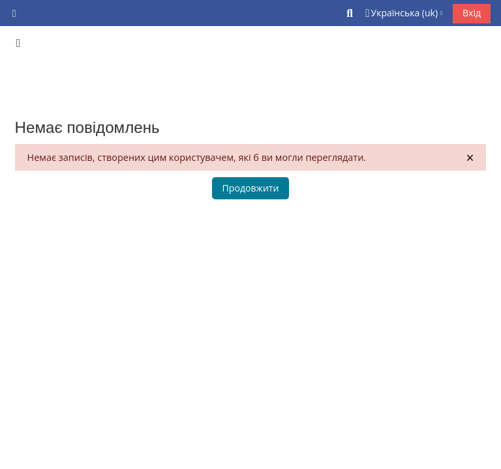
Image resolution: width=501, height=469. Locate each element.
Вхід (472, 13)
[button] (350, 13)
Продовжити (250, 188)
